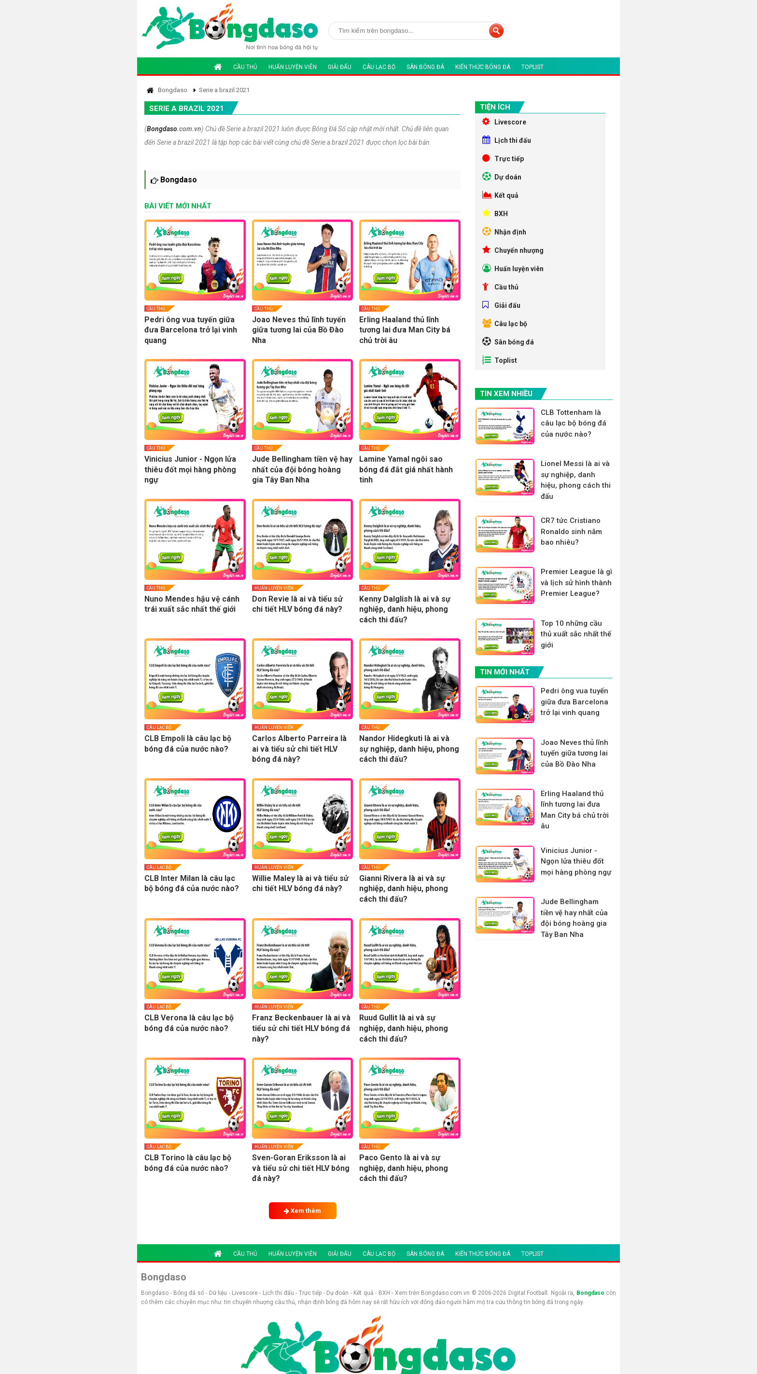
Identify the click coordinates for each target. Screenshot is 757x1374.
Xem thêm (302, 1210)
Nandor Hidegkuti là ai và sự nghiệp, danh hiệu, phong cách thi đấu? (409, 749)
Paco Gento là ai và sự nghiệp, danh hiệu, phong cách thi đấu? (403, 1168)
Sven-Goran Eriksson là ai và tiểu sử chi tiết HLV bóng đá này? (301, 1168)
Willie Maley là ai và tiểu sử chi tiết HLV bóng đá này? (300, 883)
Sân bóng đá (425, 67)
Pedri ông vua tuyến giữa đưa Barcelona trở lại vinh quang (190, 330)
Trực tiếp (503, 158)
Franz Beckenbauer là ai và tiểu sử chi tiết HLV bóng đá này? (301, 1028)
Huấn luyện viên (292, 67)
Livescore (504, 121)
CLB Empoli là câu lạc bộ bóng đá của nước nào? (187, 744)
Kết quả (500, 195)
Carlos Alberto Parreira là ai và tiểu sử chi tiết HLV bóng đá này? (299, 749)
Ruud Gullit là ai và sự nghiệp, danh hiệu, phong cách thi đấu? (403, 1028)
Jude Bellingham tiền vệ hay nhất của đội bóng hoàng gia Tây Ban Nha (302, 469)
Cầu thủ (245, 67)
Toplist (532, 67)
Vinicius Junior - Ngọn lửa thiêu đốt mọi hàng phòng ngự (190, 469)
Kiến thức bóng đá (482, 67)
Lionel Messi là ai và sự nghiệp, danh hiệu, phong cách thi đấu (576, 480)
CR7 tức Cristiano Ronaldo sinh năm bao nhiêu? (571, 531)
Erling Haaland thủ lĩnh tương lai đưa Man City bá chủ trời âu (404, 330)
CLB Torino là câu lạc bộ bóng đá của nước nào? (187, 1163)
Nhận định (504, 231)
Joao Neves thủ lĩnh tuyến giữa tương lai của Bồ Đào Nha (299, 330)
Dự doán (501, 176)
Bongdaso (162, 129)
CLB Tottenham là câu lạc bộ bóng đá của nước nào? (573, 423)
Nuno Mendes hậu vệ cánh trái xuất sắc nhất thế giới (191, 604)
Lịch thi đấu (506, 140)
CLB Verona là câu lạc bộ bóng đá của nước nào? (189, 1023)
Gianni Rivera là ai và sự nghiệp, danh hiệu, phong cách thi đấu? (403, 889)
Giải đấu (339, 67)
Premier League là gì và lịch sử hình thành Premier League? (576, 582)
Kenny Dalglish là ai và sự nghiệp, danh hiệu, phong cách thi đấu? (404, 609)
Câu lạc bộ (379, 67)
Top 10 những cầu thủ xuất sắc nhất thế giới (576, 634)
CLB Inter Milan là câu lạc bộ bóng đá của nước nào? (191, 883)
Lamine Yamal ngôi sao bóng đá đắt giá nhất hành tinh (406, 469)
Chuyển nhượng (513, 250)
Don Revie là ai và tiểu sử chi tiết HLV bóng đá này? (297, 604)
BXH (495, 213)
